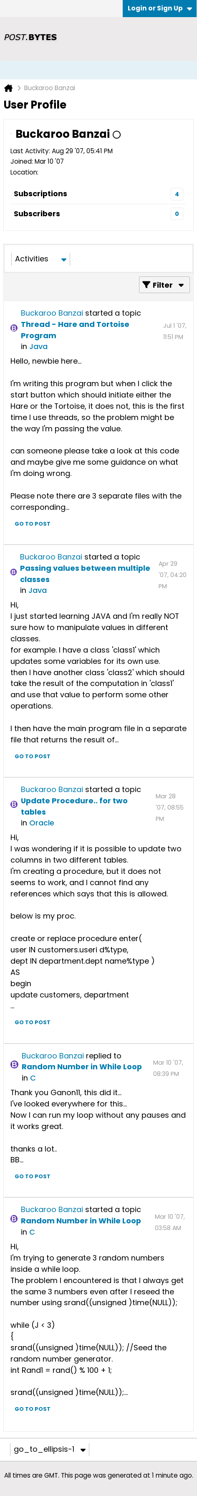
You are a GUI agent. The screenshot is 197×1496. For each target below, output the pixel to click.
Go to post (33, 523)
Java (38, 346)
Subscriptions (40, 193)
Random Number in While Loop (82, 1066)
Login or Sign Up (160, 8)
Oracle (41, 823)
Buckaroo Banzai (52, 313)
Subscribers (37, 213)
